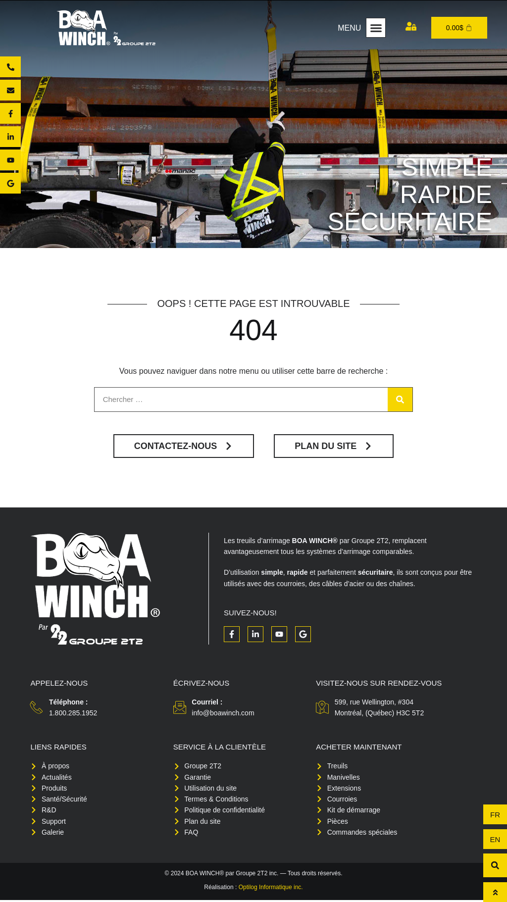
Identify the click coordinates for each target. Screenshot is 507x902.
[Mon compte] (411, 26)
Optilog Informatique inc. (271, 888)
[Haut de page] (495, 892)
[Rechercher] (400, 400)
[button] (376, 28)
